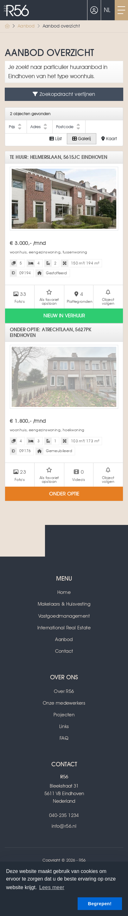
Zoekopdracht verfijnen (64, 94)
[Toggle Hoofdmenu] (121, 10)
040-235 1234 (64, 815)
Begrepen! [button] (100, 903)
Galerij (81, 138)
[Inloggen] (94, 10)
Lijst (55, 138)
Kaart (109, 138)
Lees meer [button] (51, 887)
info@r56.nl (64, 826)
